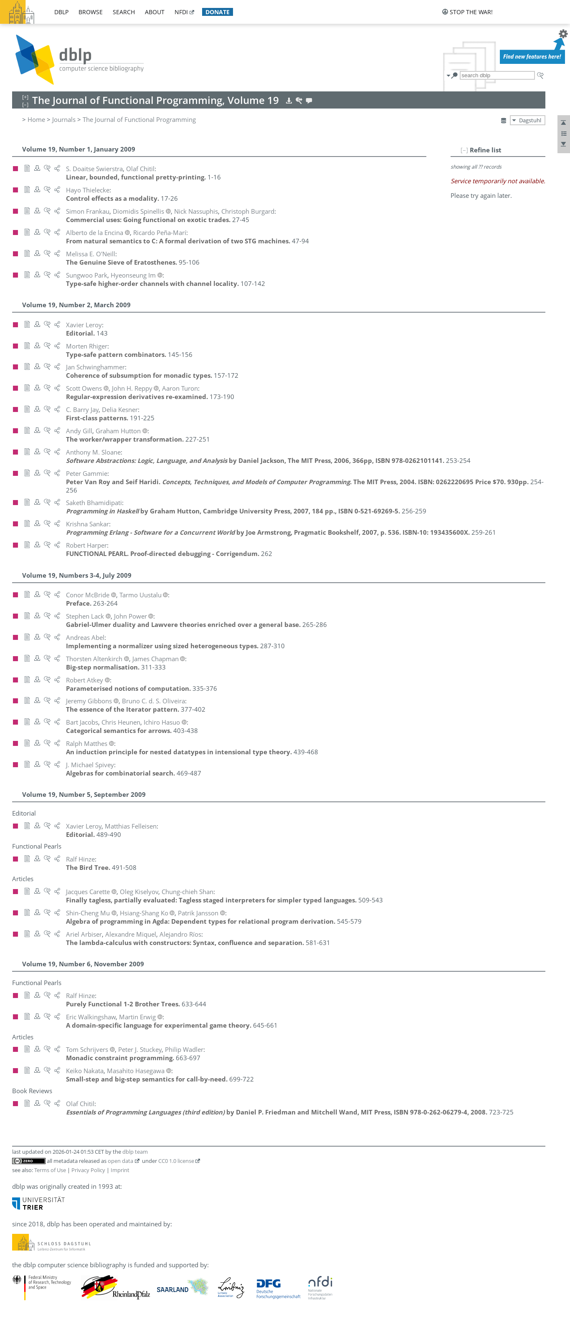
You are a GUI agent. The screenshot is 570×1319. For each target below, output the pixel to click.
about (155, 12)
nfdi (181, 12)
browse (91, 12)
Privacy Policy (88, 1170)
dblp (61, 12)
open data (120, 1161)
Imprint (120, 1170)
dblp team (135, 1151)
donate (217, 12)
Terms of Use (50, 1170)
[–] (464, 150)
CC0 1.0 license (176, 1161)
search (124, 12)
